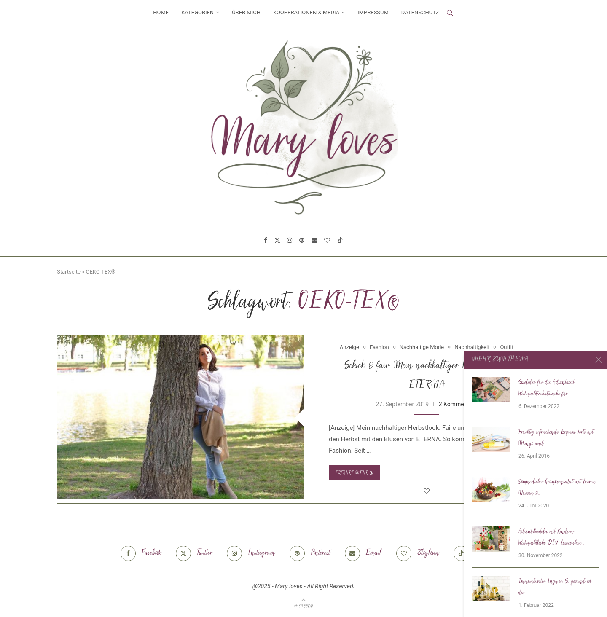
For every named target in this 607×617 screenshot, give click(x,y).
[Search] (450, 12)
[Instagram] (289, 240)
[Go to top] (303, 606)
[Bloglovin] (327, 240)
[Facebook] (265, 240)
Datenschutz (420, 12)
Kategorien (197, 12)
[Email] (314, 240)
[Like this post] (427, 491)
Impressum (373, 12)
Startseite (69, 271)
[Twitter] (277, 240)
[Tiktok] (340, 240)
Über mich (246, 12)
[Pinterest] (301, 240)
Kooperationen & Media (306, 12)
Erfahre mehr (354, 472)
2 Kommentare (458, 404)
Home (161, 12)
